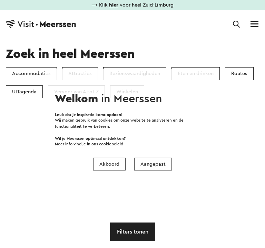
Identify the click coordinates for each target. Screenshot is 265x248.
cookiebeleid (111, 144)
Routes (239, 73)
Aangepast (153, 164)
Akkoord (109, 164)
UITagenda (24, 91)
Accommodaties (31, 73)
